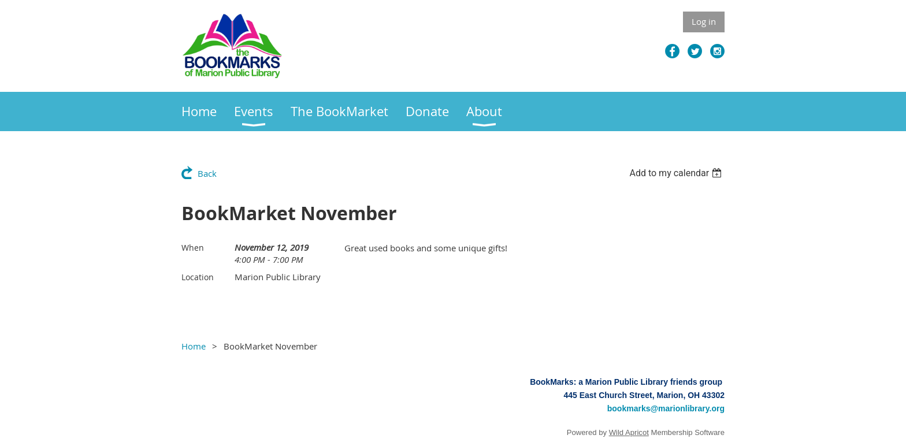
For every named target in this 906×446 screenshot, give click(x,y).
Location (197, 277)
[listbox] (677, 173)
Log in (704, 21)
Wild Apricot (629, 432)
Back (207, 173)
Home (193, 346)
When (192, 247)
